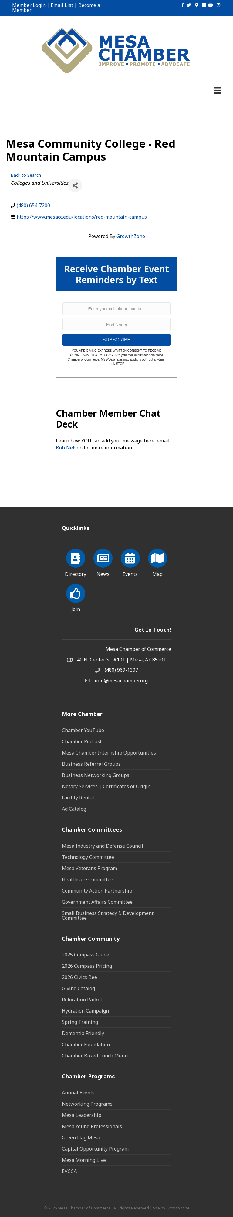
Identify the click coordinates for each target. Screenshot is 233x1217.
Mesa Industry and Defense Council (102, 845)
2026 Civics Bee (79, 977)
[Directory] (75, 562)
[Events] (130, 562)
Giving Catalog (78, 988)
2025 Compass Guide (85, 954)
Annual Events (78, 1092)
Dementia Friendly (83, 1033)
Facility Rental (78, 797)
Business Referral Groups (91, 764)
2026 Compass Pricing (87, 966)
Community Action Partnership (97, 890)
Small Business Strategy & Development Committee (108, 915)
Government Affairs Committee (97, 902)
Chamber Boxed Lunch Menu (95, 1055)
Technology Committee (88, 857)
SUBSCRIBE (116, 339)
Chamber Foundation (86, 1044)
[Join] (75, 597)
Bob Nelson (69, 447)
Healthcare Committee (87, 879)
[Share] (75, 185)
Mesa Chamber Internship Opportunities (109, 752)
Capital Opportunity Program (95, 1148)
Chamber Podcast (82, 741)
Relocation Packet (82, 999)
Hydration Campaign (85, 1010)
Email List (62, 5)
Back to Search (26, 175)
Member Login (29, 5)
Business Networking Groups (95, 775)
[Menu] (217, 90)
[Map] (157, 562)
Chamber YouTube (83, 730)
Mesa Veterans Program (89, 868)
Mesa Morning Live (84, 1160)
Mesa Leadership (81, 1115)
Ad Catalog (74, 808)
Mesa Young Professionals (92, 1126)
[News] (103, 562)
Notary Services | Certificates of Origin (106, 786)
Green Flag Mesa (81, 1137)
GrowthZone (130, 236)
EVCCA (69, 1171)
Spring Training (80, 1022)
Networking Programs (87, 1104)
